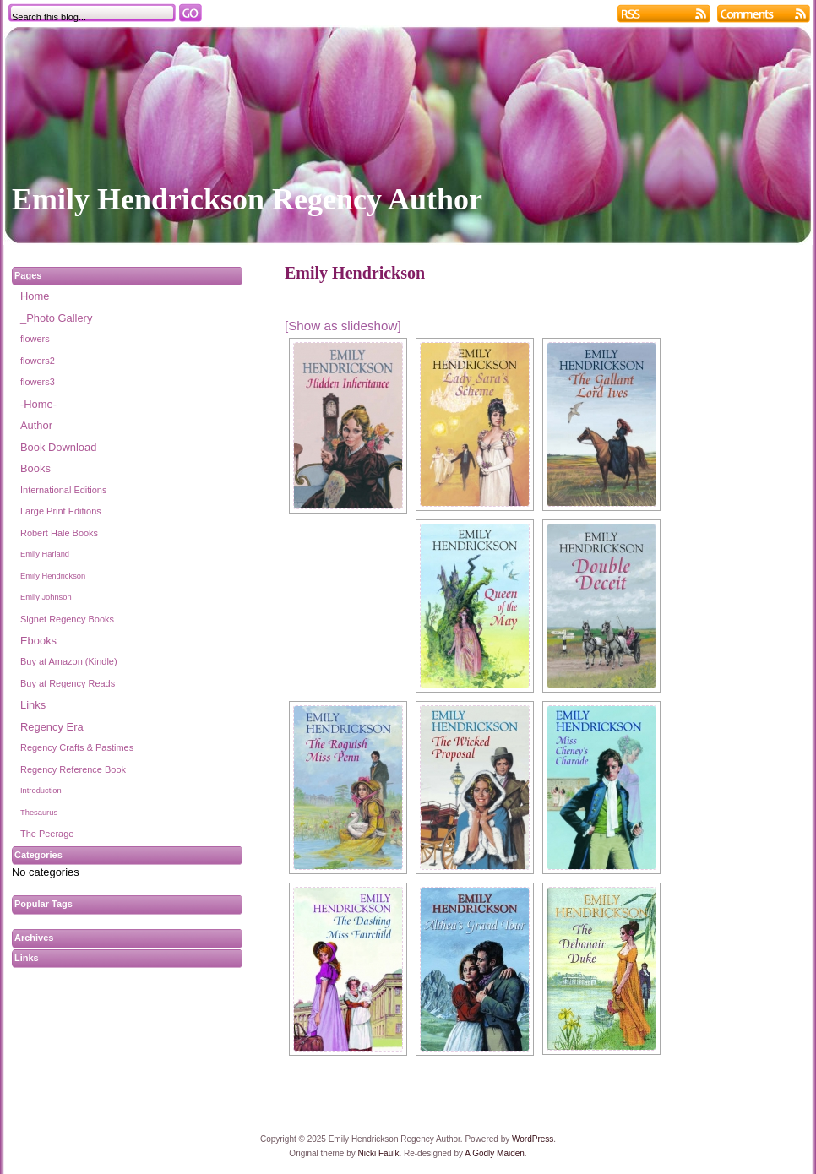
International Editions (63, 490)
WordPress (532, 1139)
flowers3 (37, 382)
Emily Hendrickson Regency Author (247, 199)
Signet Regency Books (67, 619)
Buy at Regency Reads (67, 683)
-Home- (38, 404)
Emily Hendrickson (52, 576)
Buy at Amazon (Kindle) (68, 661)
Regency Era (52, 726)
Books (35, 468)
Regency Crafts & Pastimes (76, 747)
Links (33, 704)
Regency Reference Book (73, 769)
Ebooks (38, 640)
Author (36, 425)
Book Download (58, 447)
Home (34, 296)
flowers (35, 339)
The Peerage (46, 834)
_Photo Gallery (56, 318)
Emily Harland (44, 554)
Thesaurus (38, 812)
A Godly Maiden (495, 1153)
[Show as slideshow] (343, 325)
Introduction (41, 790)
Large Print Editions (60, 511)
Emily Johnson (46, 597)
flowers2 (37, 361)
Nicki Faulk (379, 1153)
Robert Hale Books (59, 533)
